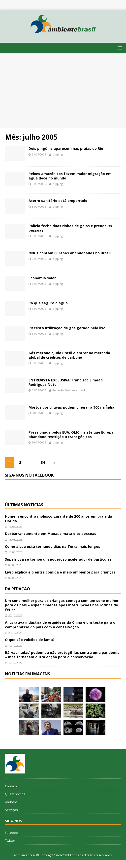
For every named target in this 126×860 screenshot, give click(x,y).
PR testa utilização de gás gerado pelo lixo (67, 328)
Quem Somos (15, 794)
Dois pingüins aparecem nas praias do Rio (66, 148)
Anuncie (11, 802)
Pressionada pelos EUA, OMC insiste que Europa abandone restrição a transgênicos (71, 434)
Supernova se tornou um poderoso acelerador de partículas (58, 559)
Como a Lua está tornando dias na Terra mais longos (52, 546)
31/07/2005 (39, 154)
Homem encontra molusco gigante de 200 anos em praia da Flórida (58, 518)
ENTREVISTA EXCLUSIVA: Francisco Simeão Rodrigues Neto (66, 382)
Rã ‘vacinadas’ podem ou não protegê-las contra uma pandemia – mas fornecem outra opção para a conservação (62, 654)
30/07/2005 (39, 413)
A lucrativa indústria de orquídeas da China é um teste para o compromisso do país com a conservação (60, 624)
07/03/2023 (15, 565)
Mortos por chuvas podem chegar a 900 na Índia (71, 407)
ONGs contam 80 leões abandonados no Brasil (70, 253)
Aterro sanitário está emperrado (58, 200)
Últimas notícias (24, 504)
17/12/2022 (15, 663)
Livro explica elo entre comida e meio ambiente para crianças (60, 572)
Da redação (17, 589)
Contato (11, 786)
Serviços (11, 810)
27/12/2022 (15, 615)
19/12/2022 (15, 645)
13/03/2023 (15, 527)
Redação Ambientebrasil (68, 390)
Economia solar (42, 278)
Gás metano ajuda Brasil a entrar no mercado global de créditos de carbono (69, 355)
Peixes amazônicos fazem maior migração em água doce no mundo (70, 175)
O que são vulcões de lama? (30, 639)
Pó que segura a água (48, 303)
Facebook (12, 832)
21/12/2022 (15, 633)
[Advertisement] (63, 90)
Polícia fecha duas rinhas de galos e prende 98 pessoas (70, 228)
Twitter (10, 840)
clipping (57, 154)
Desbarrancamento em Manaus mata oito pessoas (50, 533)
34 (43, 462)
